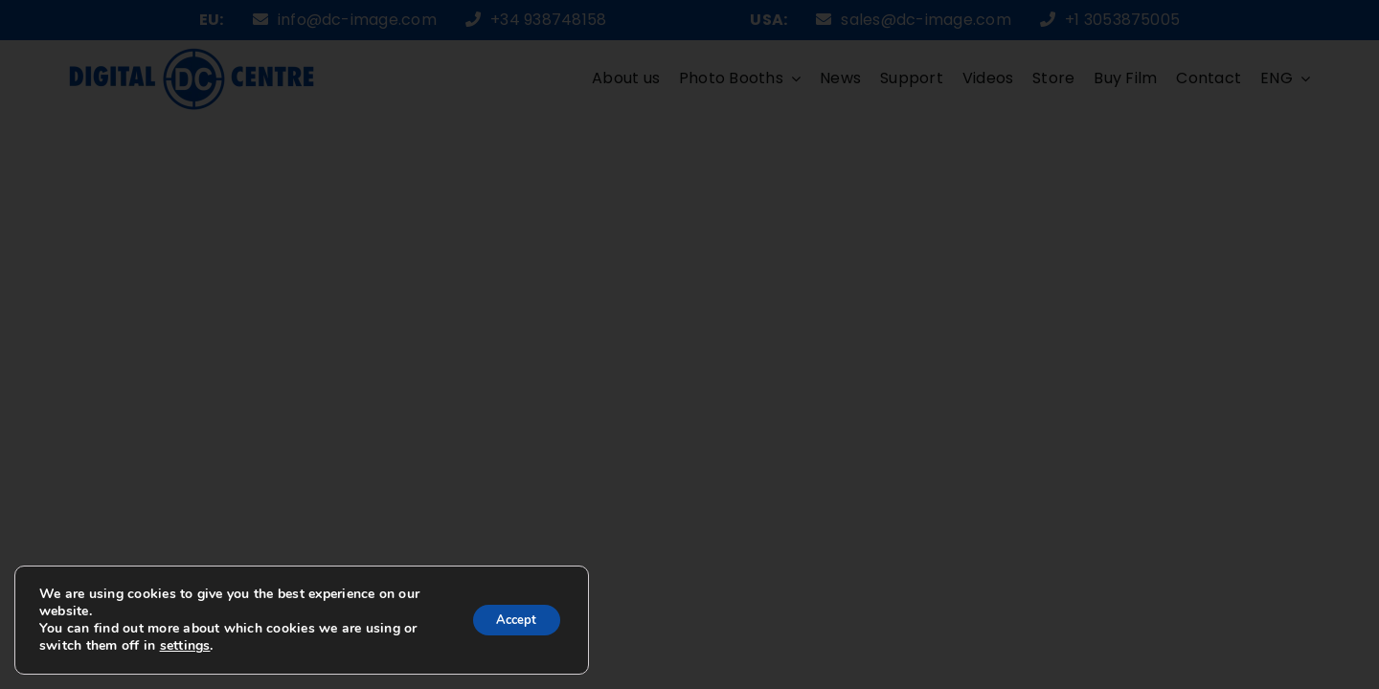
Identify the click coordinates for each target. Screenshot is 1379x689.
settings (201, 646)
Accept (510, 620)
